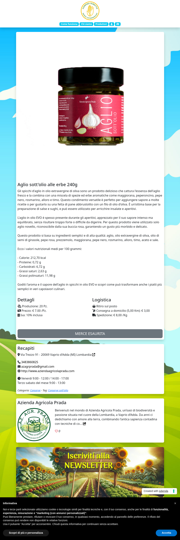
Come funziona (69, 24)
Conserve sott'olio (58, 390)
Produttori (101, 24)
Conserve (35, 390)
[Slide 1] (90, 174)
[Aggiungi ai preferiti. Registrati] (56, 431)
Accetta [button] (166, 532)
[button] (175, 503)
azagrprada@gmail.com (37, 366)
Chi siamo (86, 24)
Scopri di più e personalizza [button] (26, 532)
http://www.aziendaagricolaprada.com (48, 371)
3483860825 (29, 362)
